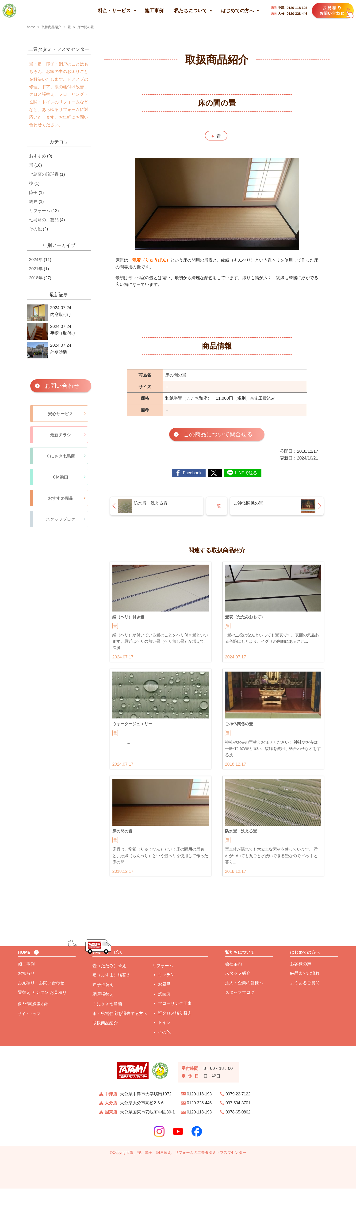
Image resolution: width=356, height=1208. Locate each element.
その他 (35, 229)
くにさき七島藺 (107, 1023)
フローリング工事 (175, 1023)
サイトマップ (29, 1033)
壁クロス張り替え (175, 1032)
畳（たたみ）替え (109, 985)
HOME (24, 972)
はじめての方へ (237, 10)
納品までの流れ (305, 993)
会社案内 (233, 983)
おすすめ (37, 156)
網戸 (33, 201)
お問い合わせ (62, 386)
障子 (33, 192)
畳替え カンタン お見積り (42, 1012)
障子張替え (103, 1004)
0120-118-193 (292, 8)
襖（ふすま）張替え (111, 994)
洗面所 (164, 1013)
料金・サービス (114, 10)
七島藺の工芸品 (44, 219)
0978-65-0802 (238, 1131)
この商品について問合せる (218, 434)
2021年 (36, 268)
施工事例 (154, 10)
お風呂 (164, 1004)
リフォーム (39, 210)
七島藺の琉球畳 (44, 174)
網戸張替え (103, 1013)
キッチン (166, 994)
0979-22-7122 (238, 1113)
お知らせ (26, 993)
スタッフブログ (240, 1012)
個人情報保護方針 (33, 1023)
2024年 (36, 259)
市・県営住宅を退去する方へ (119, 1033)
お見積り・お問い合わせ (41, 1002)
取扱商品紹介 (105, 1042)
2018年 (36, 278)
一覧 (217, 506)
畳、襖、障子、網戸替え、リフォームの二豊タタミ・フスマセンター (188, 1172)
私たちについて (190, 10)
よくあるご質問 (305, 1002)
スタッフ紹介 (237, 993)
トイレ (164, 1042)
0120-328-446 (292, 13)
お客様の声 (300, 983)
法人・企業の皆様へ (244, 1002)
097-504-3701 (238, 1122)
